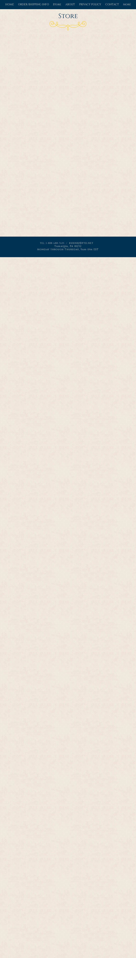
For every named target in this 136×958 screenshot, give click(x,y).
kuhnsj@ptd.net (81, 243)
